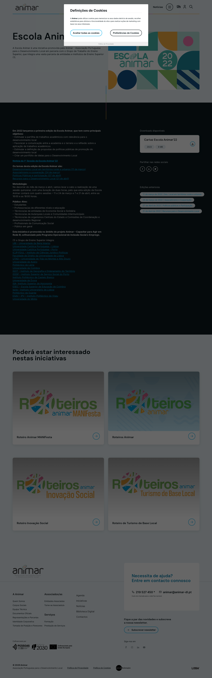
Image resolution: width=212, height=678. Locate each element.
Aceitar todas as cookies (86, 33)
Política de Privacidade (106, 44)
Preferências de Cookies (126, 33)
